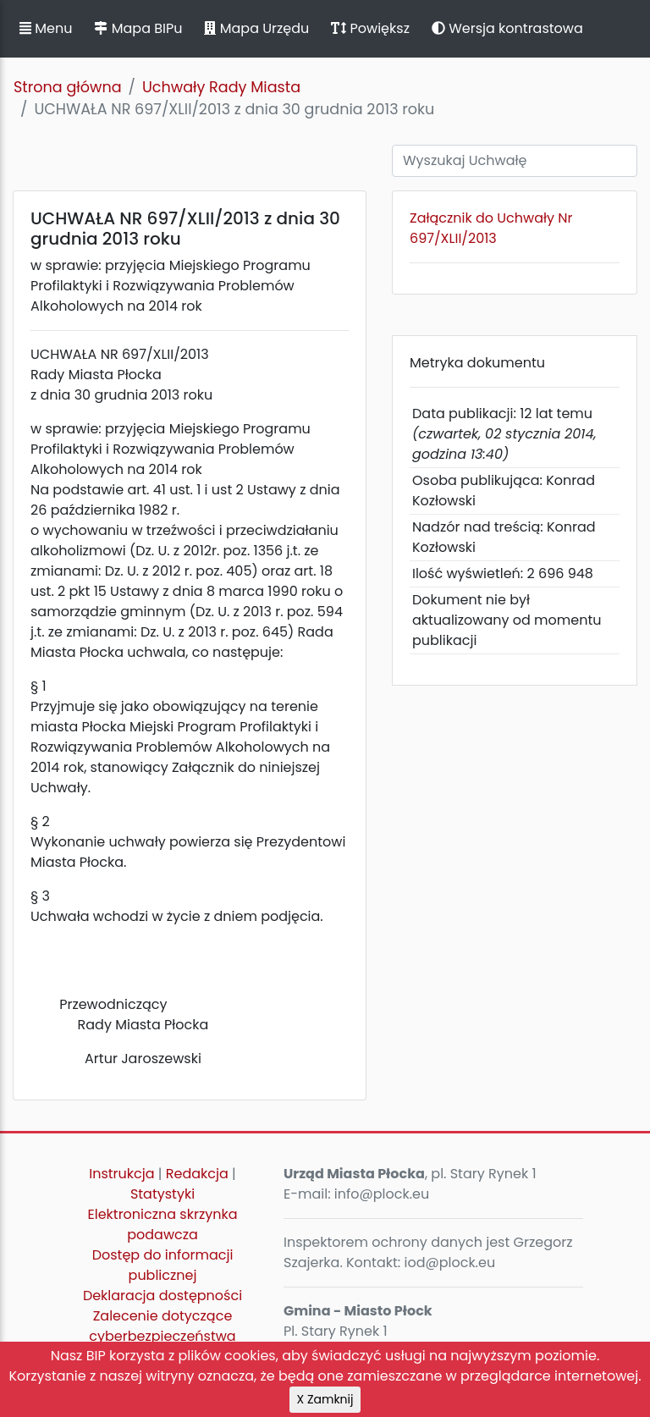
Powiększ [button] (370, 28)
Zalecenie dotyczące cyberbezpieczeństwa (162, 1326)
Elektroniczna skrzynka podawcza (163, 1224)
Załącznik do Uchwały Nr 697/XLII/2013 (491, 228)
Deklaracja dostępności (162, 1295)
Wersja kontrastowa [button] (507, 28)
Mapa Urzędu (256, 28)
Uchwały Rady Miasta (221, 87)
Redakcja (197, 1173)
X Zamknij (325, 1399)
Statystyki (162, 1194)
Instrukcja (121, 1173)
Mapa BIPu (138, 28)
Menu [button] (45, 28)
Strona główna (68, 87)
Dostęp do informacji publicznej (163, 1265)
